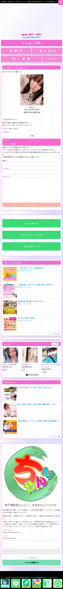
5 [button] (35, 375)
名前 (4, 161)
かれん (20, 72)
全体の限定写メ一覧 (31, 246)
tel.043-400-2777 (31, 37)
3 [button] (31, 375)
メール (5, 169)
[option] (12, 359)
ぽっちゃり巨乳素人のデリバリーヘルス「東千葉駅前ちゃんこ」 (31, 577)
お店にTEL (31, 43)
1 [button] (27, 375)
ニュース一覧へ (54, 334)
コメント (6, 176)
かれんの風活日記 (31, 223)
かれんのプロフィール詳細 (31, 235)
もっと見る (55, 344)
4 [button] (33, 375)
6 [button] (37, 375)
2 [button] (29, 375)
